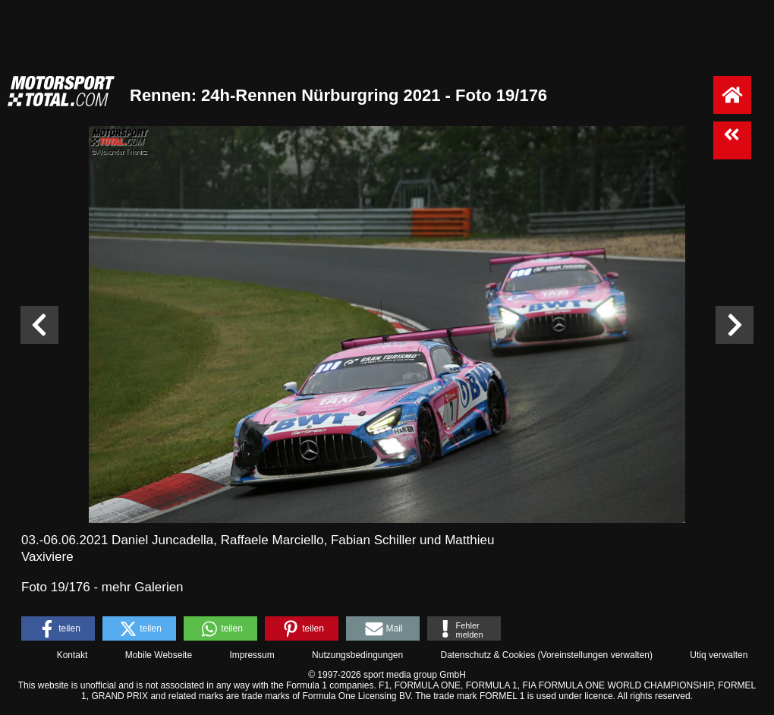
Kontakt (72, 655)
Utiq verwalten (718, 655)
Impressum (251, 655)
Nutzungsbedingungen (357, 655)
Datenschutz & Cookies (487, 655)
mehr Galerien (143, 587)
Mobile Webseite (159, 655)
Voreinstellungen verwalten (595, 655)
